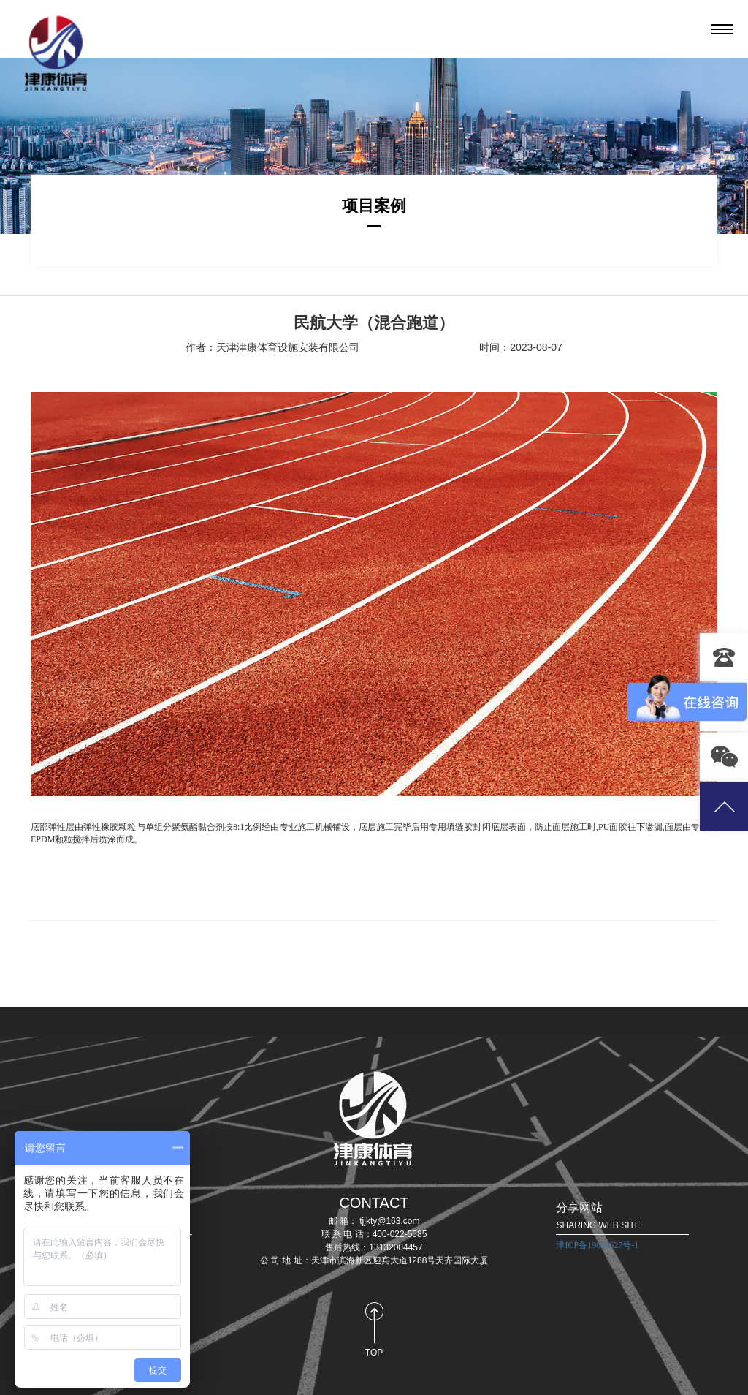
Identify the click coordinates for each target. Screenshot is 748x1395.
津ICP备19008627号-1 (597, 1245)
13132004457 (724, 657)
